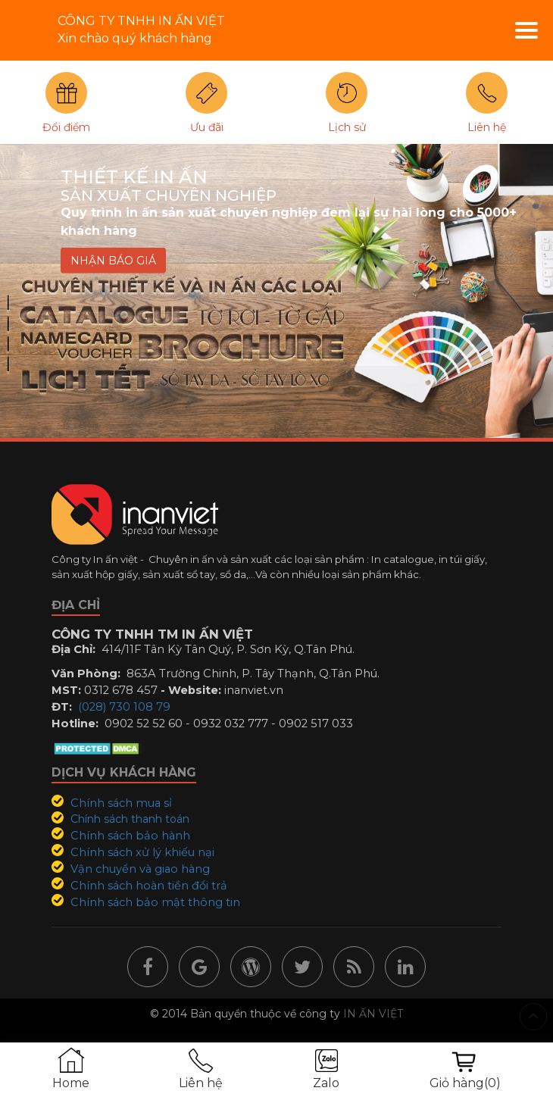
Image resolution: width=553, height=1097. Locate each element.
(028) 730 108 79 (124, 707)
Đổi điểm (66, 127)
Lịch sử (347, 127)
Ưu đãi (206, 127)
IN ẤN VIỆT (373, 1013)
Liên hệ (486, 127)
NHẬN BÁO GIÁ (113, 260)
